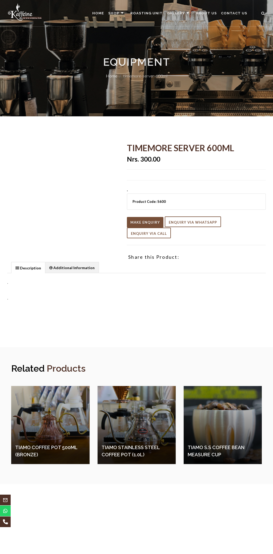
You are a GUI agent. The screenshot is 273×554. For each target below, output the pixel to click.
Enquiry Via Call (149, 233)
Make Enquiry (145, 222)
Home (111, 75)
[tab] (28, 267)
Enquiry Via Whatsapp (193, 222)
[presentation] (28, 267)
